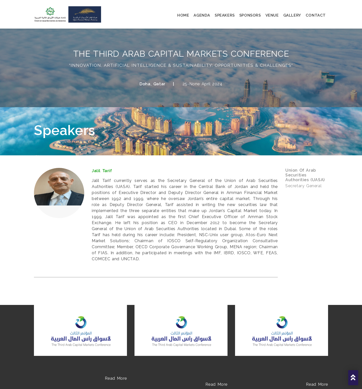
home (183, 15)
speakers (225, 15)
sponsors (250, 15)
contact (316, 15)
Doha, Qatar (152, 84)
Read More (116, 378)
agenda (202, 15)
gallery (292, 15)
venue (272, 15)
